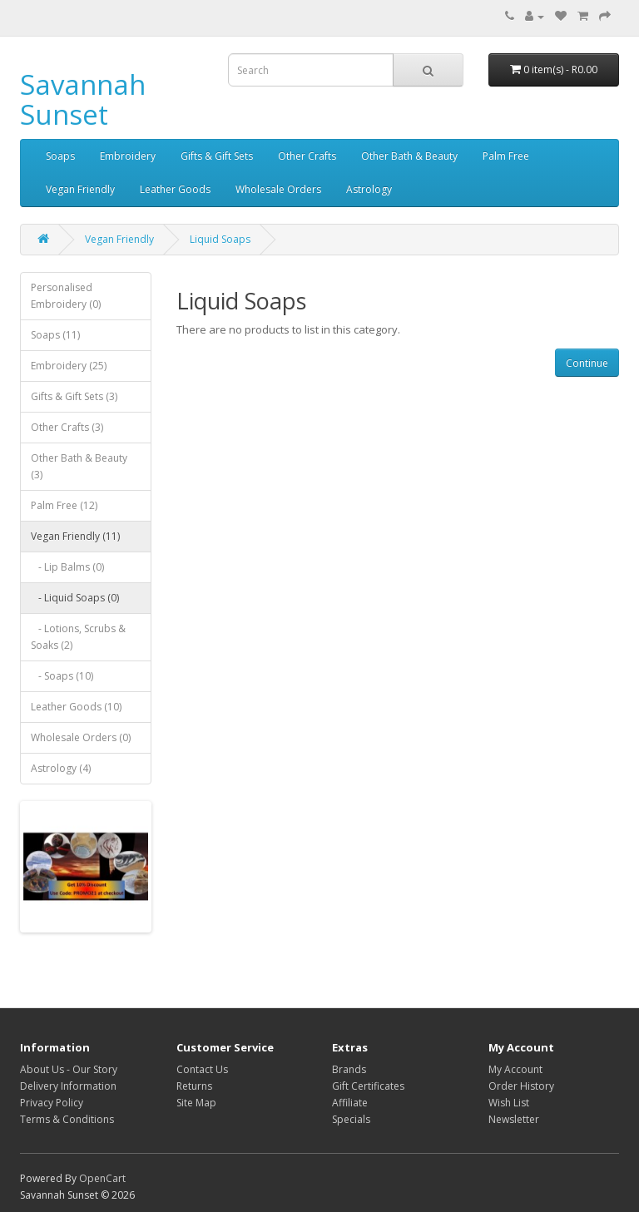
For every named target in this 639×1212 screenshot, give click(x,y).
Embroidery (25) (68, 366)
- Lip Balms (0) (67, 567)
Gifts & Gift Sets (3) (74, 396)
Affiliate (350, 1103)
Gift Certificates (368, 1086)
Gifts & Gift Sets (217, 156)
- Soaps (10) (62, 676)
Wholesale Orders (278, 189)
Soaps (60, 156)
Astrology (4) (61, 768)
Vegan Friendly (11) (75, 536)
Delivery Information (68, 1086)
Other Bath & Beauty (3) (79, 466)
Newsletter (513, 1119)
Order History (521, 1086)
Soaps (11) (55, 335)
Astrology (369, 189)
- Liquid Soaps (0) (75, 598)
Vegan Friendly (80, 189)
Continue (587, 363)
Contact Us (202, 1069)
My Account (515, 1069)
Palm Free (506, 156)
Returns (194, 1086)
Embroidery (128, 156)
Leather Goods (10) (76, 707)
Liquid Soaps (220, 239)
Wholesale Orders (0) (81, 737)
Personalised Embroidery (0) (66, 295)
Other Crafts (307, 156)
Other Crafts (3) (67, 427)
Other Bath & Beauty (409, 156)
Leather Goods (175, 189)
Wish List (508, 1103)
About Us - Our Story (68, 1069)
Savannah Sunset (83, 99)
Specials (351, 1119)
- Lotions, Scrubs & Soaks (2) (78, 636)
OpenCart (102, 1178)
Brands (349, 1069)
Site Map (196, 1103)
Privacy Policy (51, 1103)
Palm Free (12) (64, 505)
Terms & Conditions (67, 1119)
